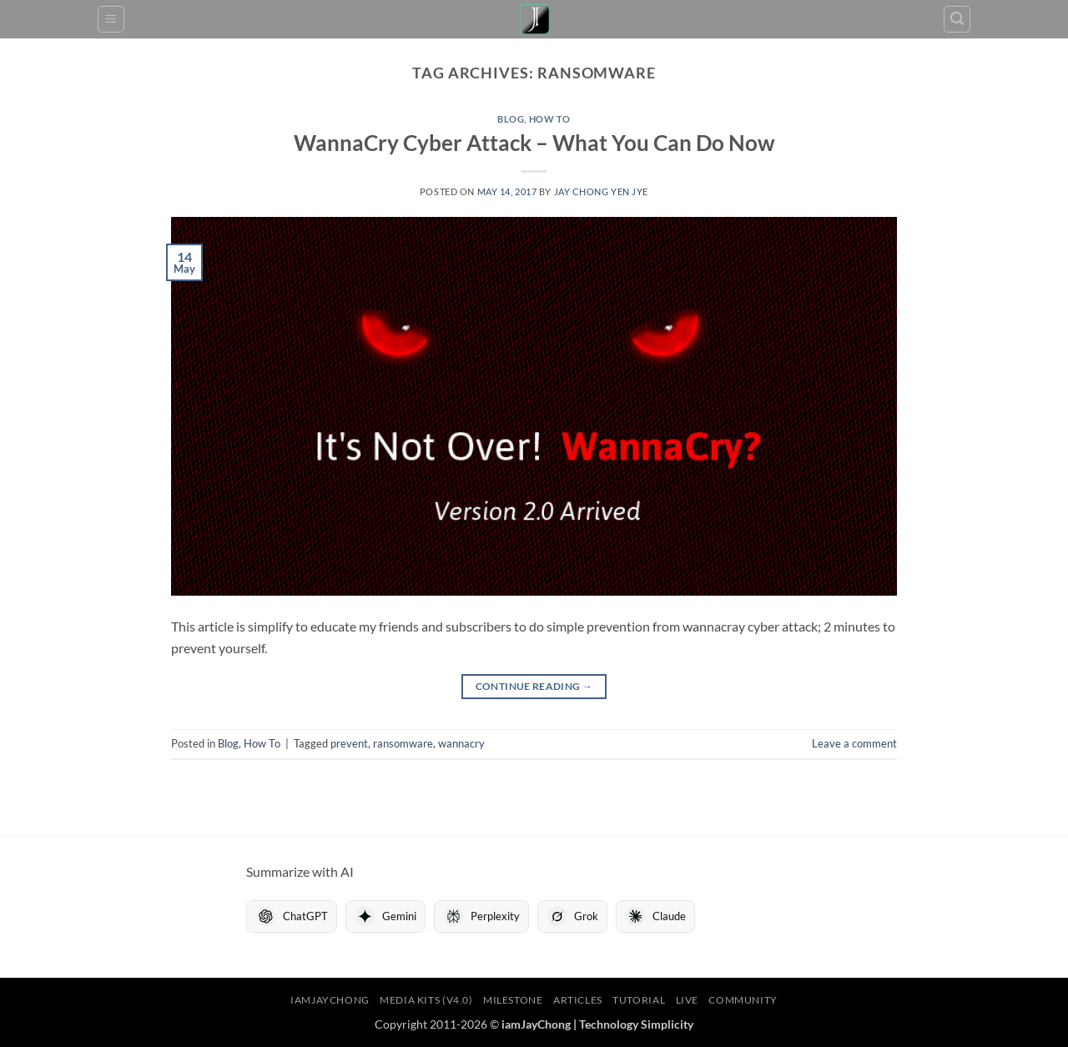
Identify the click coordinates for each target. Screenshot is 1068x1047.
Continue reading (534, 686)
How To (550, 118)
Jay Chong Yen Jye (601, 191)
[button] (111, 19)
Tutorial (638, 1000)
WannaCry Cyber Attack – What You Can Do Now (534, 142)
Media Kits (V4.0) (426, 1000)
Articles (577, 1000)
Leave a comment (854, 743)
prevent (349, 743)
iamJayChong (330, 1000)
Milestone (513, 1000)
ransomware (403, 743)
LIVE (687, 1000)
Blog (510, 118)
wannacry (461, 743)
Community (743, 1000)
